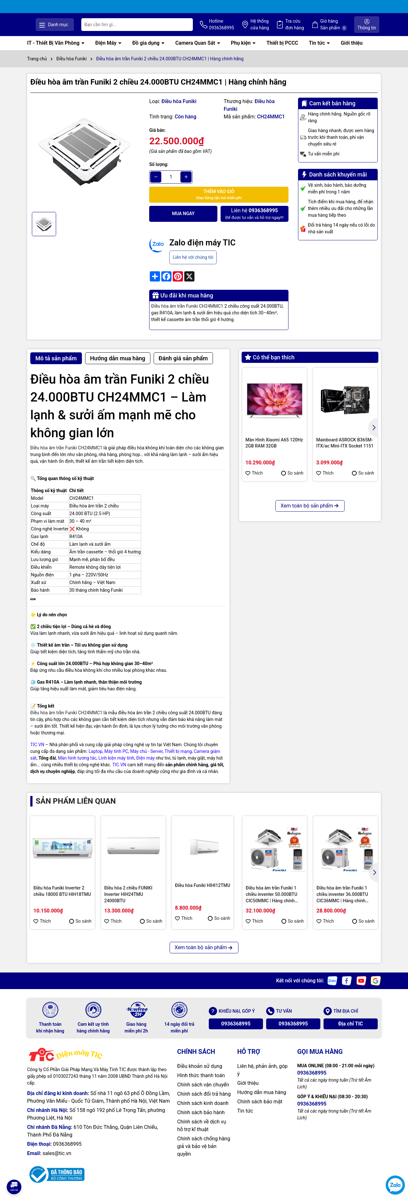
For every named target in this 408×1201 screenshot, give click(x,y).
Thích (254, 479)
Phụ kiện (241, 50)
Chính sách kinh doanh (203, 1110)
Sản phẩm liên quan (76, 807)
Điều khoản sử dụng (199, 1073)
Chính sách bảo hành (201, 1119)
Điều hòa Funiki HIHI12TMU (202, 891)
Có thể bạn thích (270, 363)
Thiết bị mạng (178, 757)
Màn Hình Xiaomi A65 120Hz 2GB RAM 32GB (274, 449)
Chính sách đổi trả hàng (204, 1101)
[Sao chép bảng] (32, 605)
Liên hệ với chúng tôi (193, 263)
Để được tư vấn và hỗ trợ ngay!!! (254, 220)
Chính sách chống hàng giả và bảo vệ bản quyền (203, 1153)
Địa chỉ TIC (350, 1030)
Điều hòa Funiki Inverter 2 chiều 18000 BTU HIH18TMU (62, 898)
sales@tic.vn (56, 1160)
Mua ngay (183, 220)
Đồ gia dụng (146, 50)
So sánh (292, 479)
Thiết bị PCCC (282, 50)
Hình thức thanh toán (201, 1082)
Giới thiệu (351, 50)
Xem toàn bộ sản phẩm (309, 625)
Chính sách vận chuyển (203, 1091)
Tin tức (317, 50)
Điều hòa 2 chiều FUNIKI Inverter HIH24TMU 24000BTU (128, 901)
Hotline (243, 28)
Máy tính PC (116, 757)
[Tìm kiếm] (208, 27)
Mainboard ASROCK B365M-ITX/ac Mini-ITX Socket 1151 (345, 449)
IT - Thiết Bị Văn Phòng (54, 50)
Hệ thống (277, 28)
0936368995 (236, 1030)
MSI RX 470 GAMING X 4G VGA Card (342, 568)
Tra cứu (308, 28)
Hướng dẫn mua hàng (261, 1099)
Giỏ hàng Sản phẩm (343, 28)
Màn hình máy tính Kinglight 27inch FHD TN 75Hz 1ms (273, 568)
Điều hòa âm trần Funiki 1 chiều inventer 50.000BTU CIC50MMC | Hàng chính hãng (271, 901)
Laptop (95, 757)
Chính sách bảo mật (259, 1108)
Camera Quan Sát (195, 50)
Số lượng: (158, 170)
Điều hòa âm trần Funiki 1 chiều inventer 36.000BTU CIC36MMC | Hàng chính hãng (342, 901)
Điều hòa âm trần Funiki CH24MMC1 (187, 312)
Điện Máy (106, 50)
